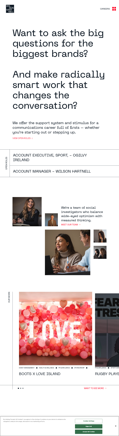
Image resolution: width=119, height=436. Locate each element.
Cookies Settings (88, 421)
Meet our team (69, 225)
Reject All (89, 426)
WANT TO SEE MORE (94, 388)
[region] (59, 426)
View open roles (22, 139)
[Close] (115, 426)
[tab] (18, 388)
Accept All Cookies (89, 431)
